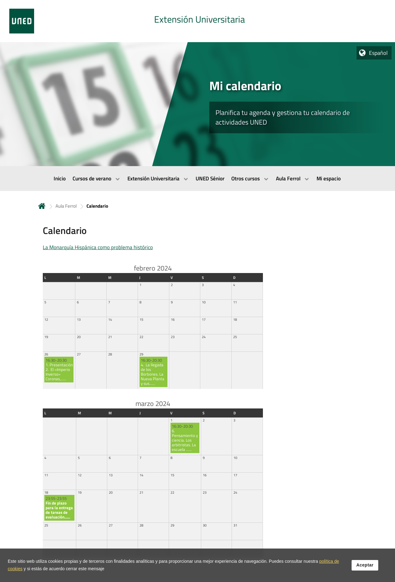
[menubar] (197, 178)
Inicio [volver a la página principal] (42, 206)
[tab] (197, 21)
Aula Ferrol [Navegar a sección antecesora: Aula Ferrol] (66, 205)
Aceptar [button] (365, 565)
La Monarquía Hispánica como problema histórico (98, 247)
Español (378, 53)
